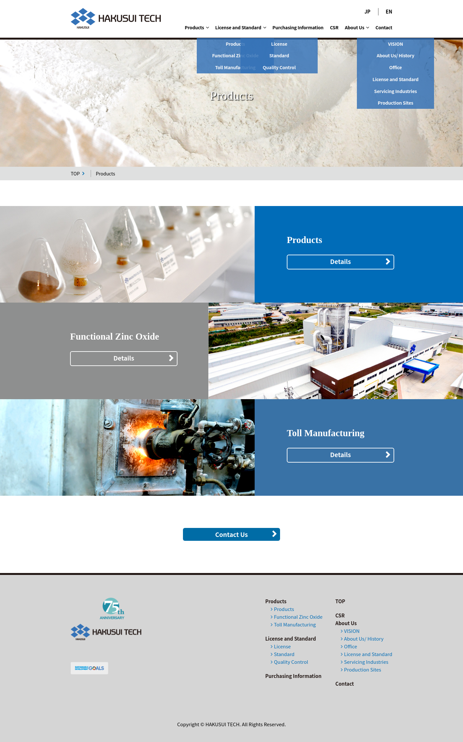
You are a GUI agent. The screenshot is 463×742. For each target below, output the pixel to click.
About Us (357, 27)
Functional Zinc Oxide (298, 616)
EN (389, 11)
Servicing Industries (366, 661)
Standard (284, 654)
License (282, 646)
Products (197, 27)
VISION (351, 630)
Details (340, 261)
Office (350, 646)
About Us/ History (364, 638)
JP (368, 11)
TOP (77, 173)
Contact (384, 27)
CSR (334, 27)
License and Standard (240, 27)
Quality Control (291, 661)
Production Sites (362, 669)
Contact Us (231, 534)
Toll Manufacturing (295, 624)
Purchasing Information (297, 27)
